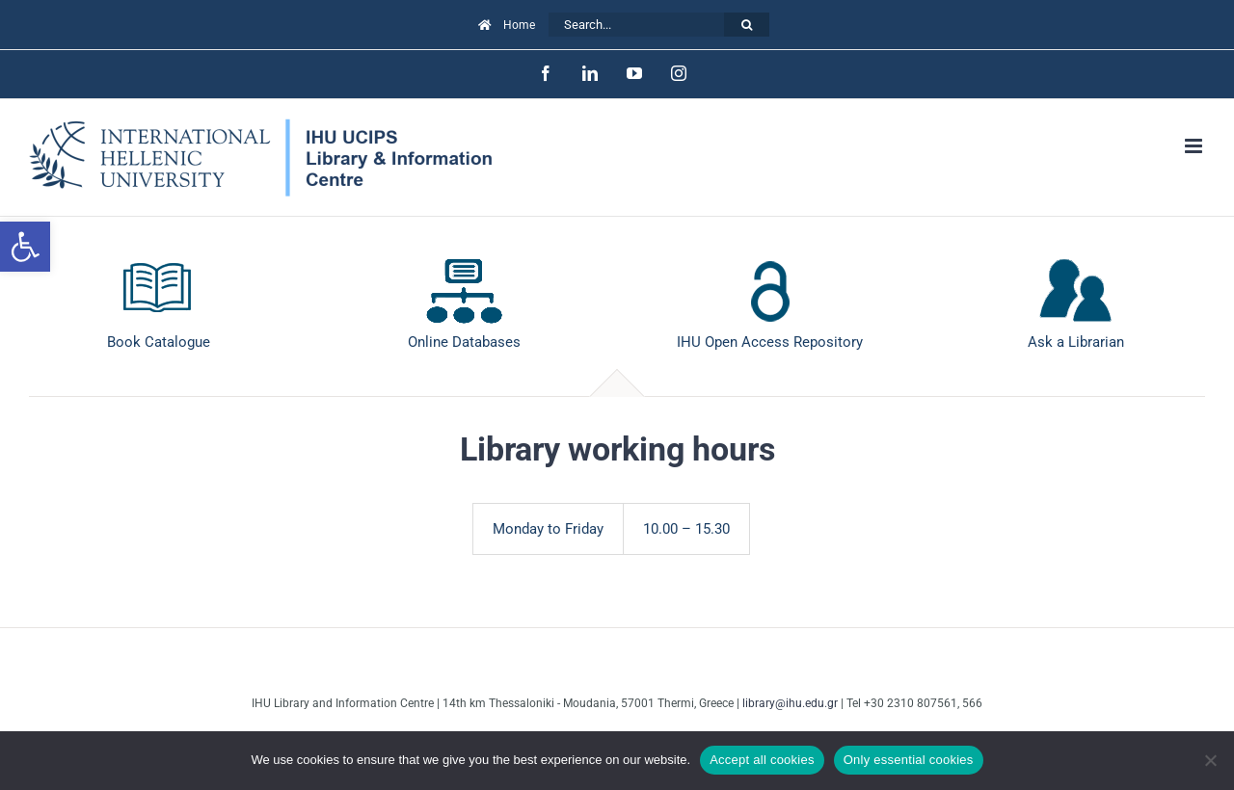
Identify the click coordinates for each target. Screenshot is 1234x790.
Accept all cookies (762, 759)
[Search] (746, 25)
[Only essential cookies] (1210, 760)
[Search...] (636, 25)
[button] (25, 247)
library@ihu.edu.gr (790, 703)
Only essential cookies (909, 759)
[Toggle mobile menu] (1195, 146)
